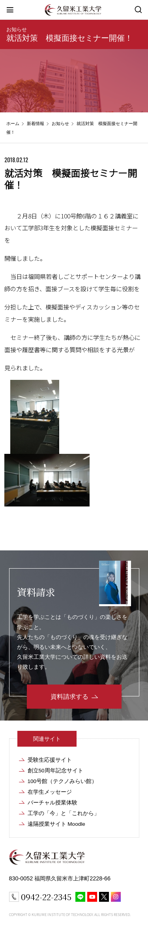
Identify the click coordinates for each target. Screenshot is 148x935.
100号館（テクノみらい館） (62, 781)
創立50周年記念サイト (55, 771)
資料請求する (69, 696)
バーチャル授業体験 (52, 803)
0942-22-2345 (46, 897)
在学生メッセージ (50, 792)
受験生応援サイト (50, 760)
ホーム (12, 123)
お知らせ (16, 29)
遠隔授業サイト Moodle (56, 824)
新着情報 (35, 123)
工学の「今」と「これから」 (63, 813)
